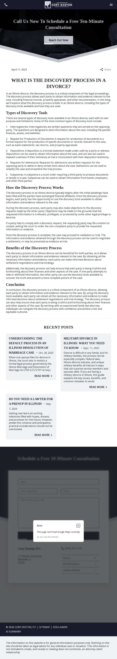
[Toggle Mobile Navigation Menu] (111, 4)
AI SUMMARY (13, 631)
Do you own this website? (48, 537)
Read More (43, 376)
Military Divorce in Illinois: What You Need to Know (84, 343)
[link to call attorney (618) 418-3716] (5, 4)
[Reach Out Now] (58, 40)
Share (105, 69)
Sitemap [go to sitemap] (44, 627)
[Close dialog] (78, 526)
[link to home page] (58, 4)
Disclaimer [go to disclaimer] (60, 627)
